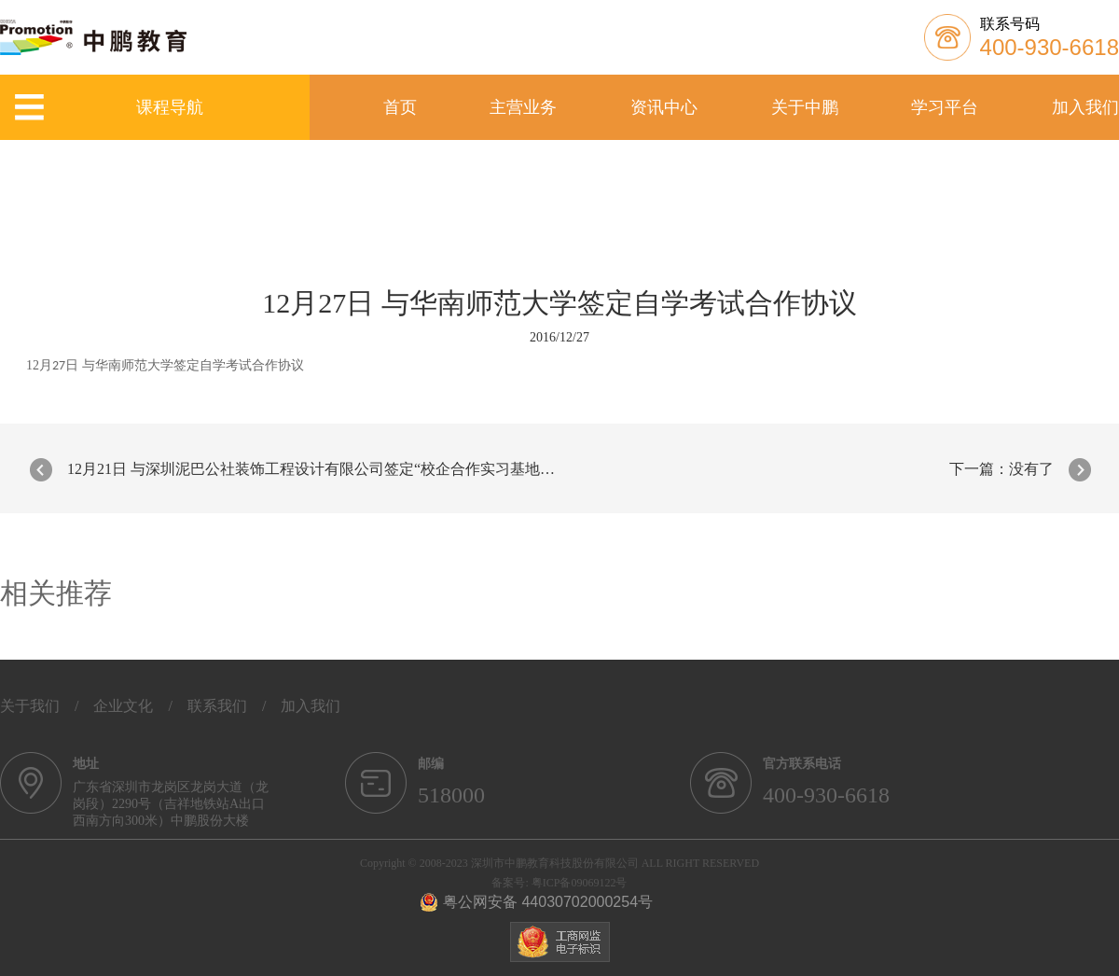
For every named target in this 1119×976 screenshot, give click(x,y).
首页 (400, 107)
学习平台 (944, 107)
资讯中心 (664, 107)
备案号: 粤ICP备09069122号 (559, 882)
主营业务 (523, 107)
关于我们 (30, 706)
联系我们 (217, 706)
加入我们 (1085, 107)
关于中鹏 (804, 107)
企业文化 (123, 706)
